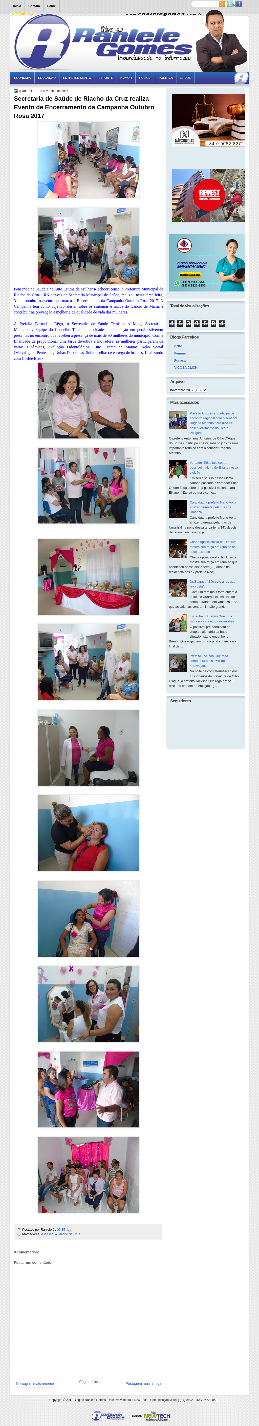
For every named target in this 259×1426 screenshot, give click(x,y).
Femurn (180, 353)
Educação (47, 78)
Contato (34, 6)
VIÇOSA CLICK (186, 367)
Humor (126, 78)
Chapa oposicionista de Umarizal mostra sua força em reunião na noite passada (213, 547)
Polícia (145, 78)
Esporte (105, 78)
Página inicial (89, 1382)
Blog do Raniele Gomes (90, 1400)
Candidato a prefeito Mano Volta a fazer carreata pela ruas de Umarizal (213, 507)
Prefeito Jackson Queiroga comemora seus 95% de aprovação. (209, 661)
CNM (178, 346)
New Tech (140, 1400)
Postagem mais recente (35, 1384)
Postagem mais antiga (143, 1383)
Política (166, 78)
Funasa (180, 360)
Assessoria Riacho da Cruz (60, 1234)
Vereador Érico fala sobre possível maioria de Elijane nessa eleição (214, 467)
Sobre (51, 6)
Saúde (185, 78)
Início (17, 6)
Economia (22, 78)
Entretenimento (77, 78)
